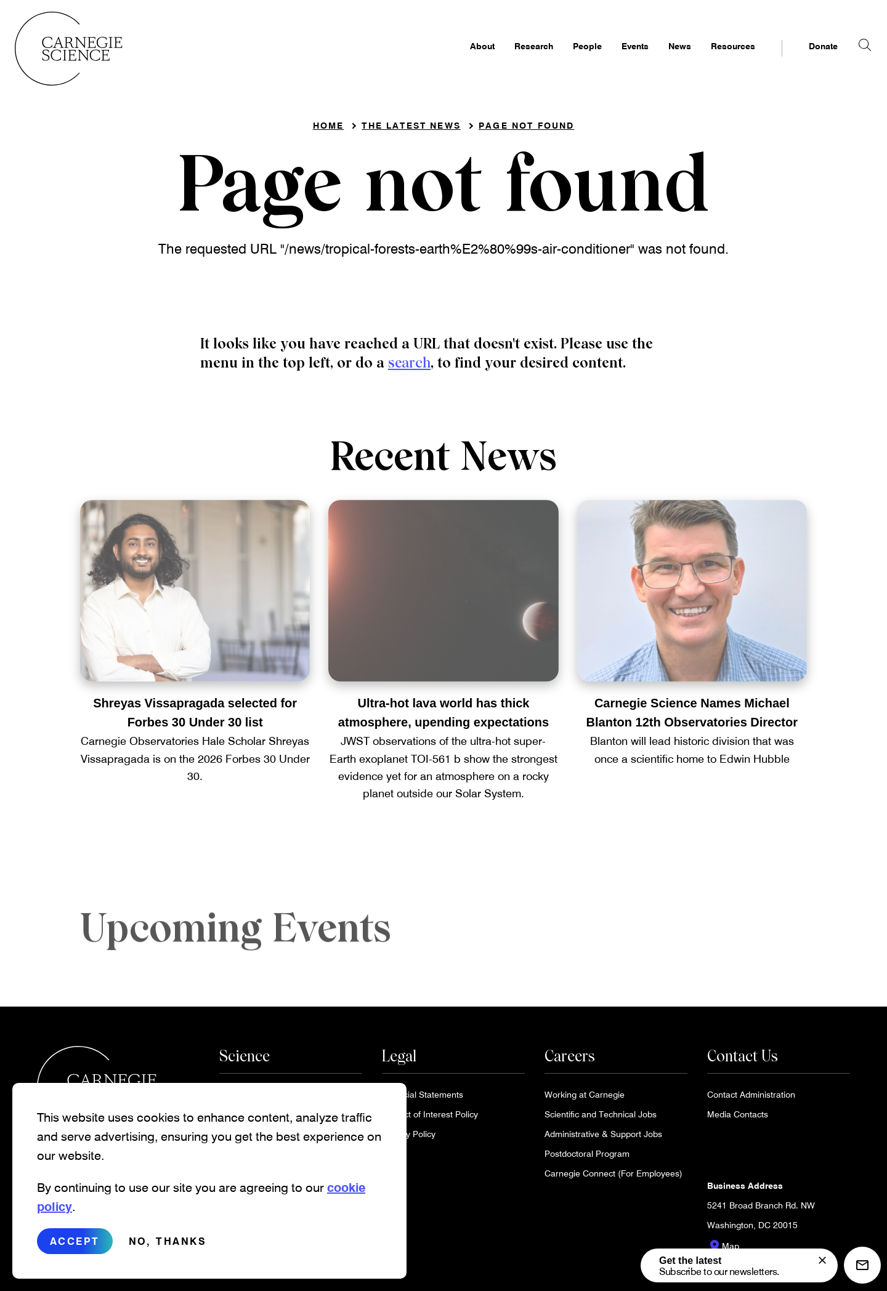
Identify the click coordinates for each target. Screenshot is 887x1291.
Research (511, 59)
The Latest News (411, 129)
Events (612, 59)
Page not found (526, 129)
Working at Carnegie (585, 1099)
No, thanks (167, 1248)
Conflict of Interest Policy (430, 1119)
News (657, 59)
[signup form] (822, 1260)
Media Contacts (737, 1119)
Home (328, 129)
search (409, 367)
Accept (75, 1248)
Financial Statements (422, 1099)
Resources (711, 59)
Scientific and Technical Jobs (601, 1119)
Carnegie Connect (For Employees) (613, 1178)
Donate (801, 59)
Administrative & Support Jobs (603, 1138)
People (565, 59)
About (460, 59)
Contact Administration (751, 1099)
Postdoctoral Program (587, 1158)
